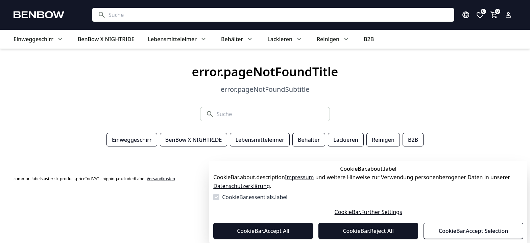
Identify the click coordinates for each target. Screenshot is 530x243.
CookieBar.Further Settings (368, 212)
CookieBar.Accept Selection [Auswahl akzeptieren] (473, 231)
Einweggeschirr (132, 139)
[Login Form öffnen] (508, 15)
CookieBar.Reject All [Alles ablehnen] (368, 231)
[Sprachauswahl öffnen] (466, 15)
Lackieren (345, 139)
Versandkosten (161, 179)
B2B (413, 139)
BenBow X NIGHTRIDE (193, 139)
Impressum (299, 177)
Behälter (309, 139)
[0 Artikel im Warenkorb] (494, 15)
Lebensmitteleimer (259, 139)
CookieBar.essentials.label (254, 197)
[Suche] (279, 15)
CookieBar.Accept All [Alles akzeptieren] (263, 231)
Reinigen (383, 139)
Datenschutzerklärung (241, 186)
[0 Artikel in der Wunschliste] (480, 15)
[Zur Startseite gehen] (46, 14)
